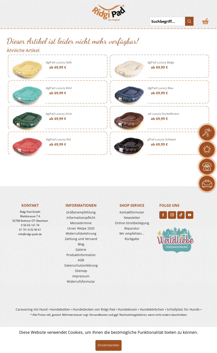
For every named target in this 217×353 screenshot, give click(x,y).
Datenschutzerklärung (81, 265)
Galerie (81, 249)
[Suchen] (189, 21)
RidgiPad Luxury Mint (57, 88)
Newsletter (132, 217)
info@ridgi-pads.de (30, 234)
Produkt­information (81, 255)
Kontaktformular (132, 212)
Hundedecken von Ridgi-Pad (94, 309)
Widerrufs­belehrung (81, 233)
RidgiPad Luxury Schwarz (159, 139)
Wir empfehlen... (131, 233)
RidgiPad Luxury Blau (159, 88)
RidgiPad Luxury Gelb (57, 62)
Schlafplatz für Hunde (183, 309)
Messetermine (81, 223)
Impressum (80, 276)
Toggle (10, 11)
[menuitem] (23, 11)
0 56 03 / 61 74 (30, 225)
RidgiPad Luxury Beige (159, 62)
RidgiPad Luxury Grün (57, 114)
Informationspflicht (81, 217)
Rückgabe (132, 239)
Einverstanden (108, 345)
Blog (81, 244)
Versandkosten (98, 315)
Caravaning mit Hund (32, 309)
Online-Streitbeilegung (132, 223)
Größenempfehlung (81, 212)
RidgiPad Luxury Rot (57, 139)
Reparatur (131, 228)
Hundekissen (127, 309)
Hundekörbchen (152, 309)
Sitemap (81, 271)
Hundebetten (60, 309)
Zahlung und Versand (81, 239)
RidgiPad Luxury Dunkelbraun (159, 114)
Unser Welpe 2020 (81, 228)
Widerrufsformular (81, 281)
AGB (81, 260)
